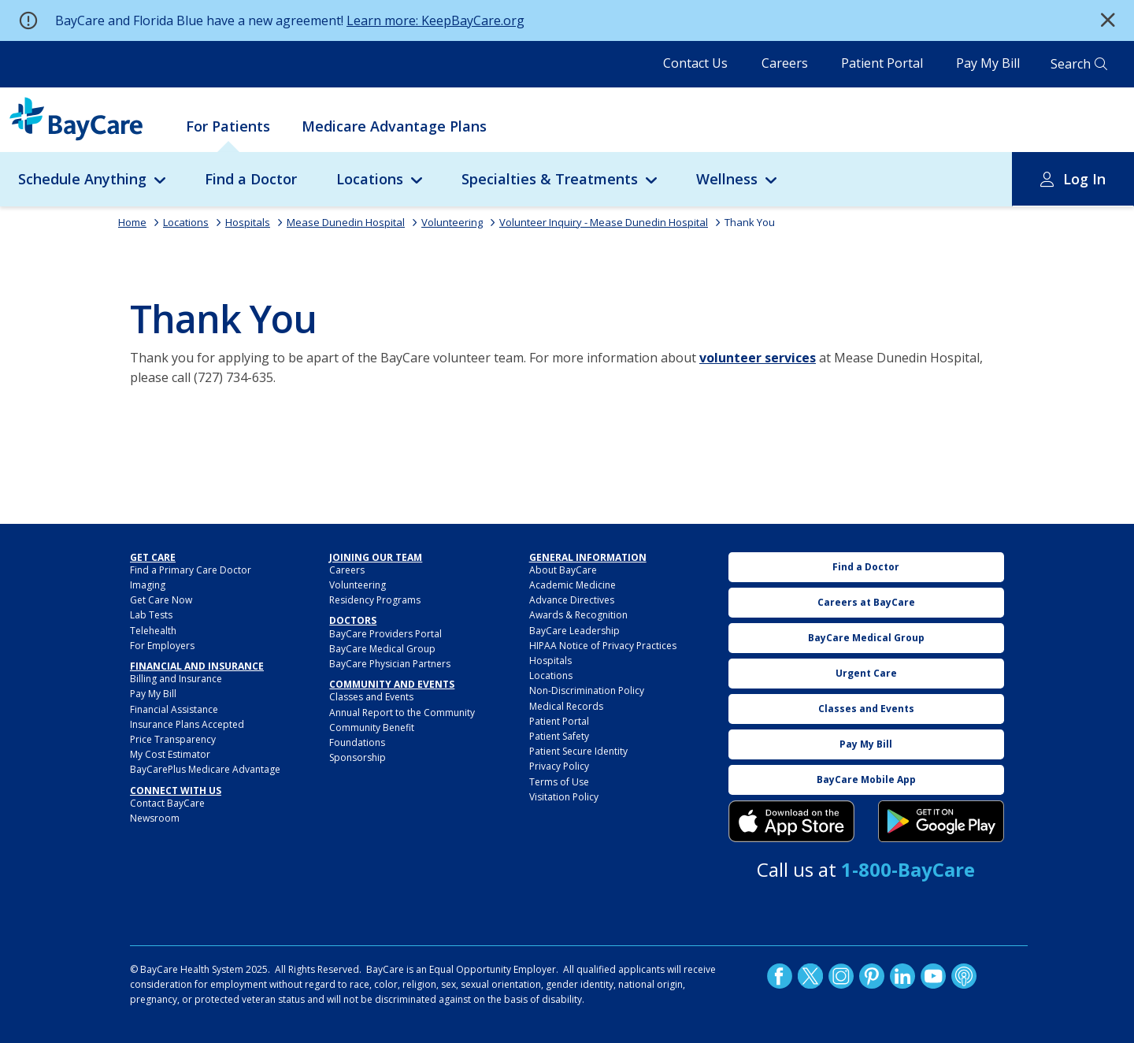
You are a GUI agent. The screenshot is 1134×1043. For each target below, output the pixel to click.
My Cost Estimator (170, 754)
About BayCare (563, 570)
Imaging (147, 585)
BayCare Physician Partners (389, 663)
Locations (369, 178)
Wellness (727, 178)
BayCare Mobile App (866, 779)
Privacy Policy (559, 766)
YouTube (933, 976)
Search (1071, 63)
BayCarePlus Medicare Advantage (205, 769)
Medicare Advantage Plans (394, 126)
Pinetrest (871, 976)
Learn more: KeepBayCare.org (435, 20)
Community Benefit (371, 727)
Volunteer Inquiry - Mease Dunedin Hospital (603, 222)
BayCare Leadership (574, 630)
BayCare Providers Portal (385, 633)
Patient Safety (559, 736)
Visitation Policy (563, 797)
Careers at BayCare (866, 602)
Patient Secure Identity (578, 751)
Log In (1084, 178)
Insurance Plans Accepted (187, 724)
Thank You (749, 222)
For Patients (228, 126)
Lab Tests (151, 615)
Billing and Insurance (176, 678)
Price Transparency (173, 739)
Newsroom (155, 818)
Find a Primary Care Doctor (190, 570)
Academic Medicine (572, 585)
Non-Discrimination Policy (586, 690)
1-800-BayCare (908, 869)
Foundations (357, 742)
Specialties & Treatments (549, 178)
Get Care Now (161, 600)
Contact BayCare (167, 803)
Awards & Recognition (578, 615)
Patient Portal (882, 63)
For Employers (162, 645)
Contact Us (695, 63)
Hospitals (247, 222)
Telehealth (153, 630)
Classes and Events (371, 696)
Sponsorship (357, 757)
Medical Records (566, 706)
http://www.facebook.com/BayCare (779, 976)
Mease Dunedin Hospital (346, 222)
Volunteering (452, 222)
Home (132, 222)
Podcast (963, 976)
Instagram (841, 976)
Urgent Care (866, 673)
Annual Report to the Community (402, 712)
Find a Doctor (251, 178)
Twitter (810, 976)
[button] (1108, 20)
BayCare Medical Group (382, 648)
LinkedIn (902, 976)
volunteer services (757, 357)
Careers (785, 63)
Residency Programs (375, 600)
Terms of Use (559, 782)
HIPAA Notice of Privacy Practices (602, 645)
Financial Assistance (174, 709)
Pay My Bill (988, 63)
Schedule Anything (82, 178)
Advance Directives (571, 600)
